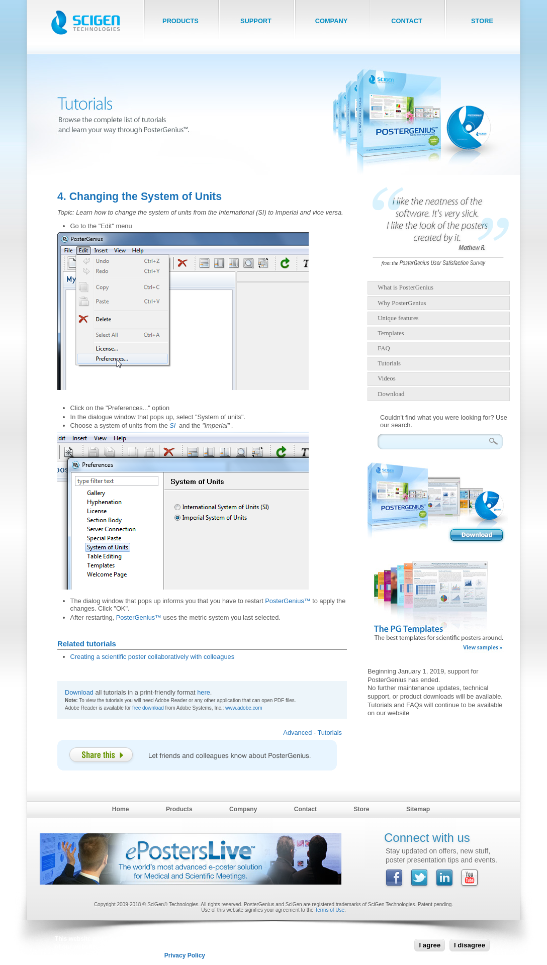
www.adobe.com (243, 708)
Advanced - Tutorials (312, 732)
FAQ (384, 348)
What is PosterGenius (405, 287)
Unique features (398, 318)
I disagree (469, 945)
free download (148, 708)
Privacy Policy (184, 955)
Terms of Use (329, 910)
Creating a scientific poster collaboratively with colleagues (152, 656)
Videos (387, 378)
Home (120, 809)
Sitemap (418, 809)
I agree (429, 945)
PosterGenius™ (287, 601)
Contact (305, 809)
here (203, 692)
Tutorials (389, 363)
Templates (391, 333)
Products (179, 809)
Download (79, 692)
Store (361, 809)
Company (243, 809)
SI (172, 425)
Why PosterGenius (402, 303)
